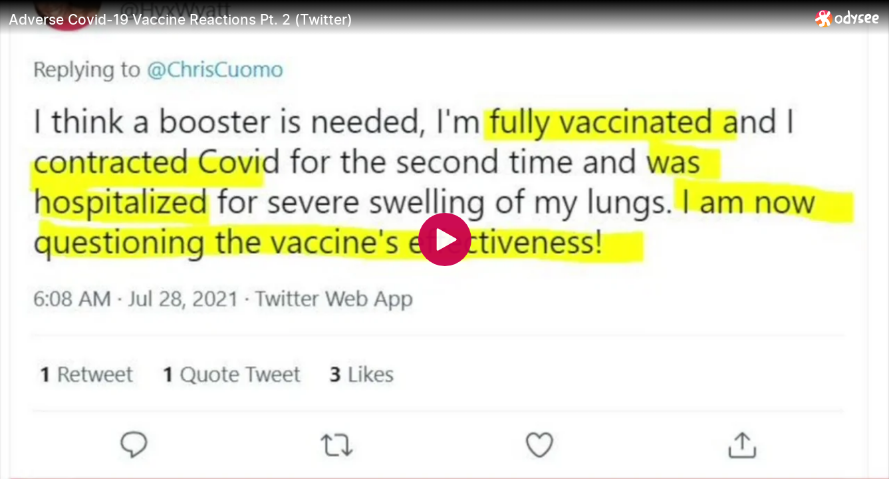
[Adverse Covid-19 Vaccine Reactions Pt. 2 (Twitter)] (406, 19)
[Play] (444, 239)
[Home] (847, 18)
